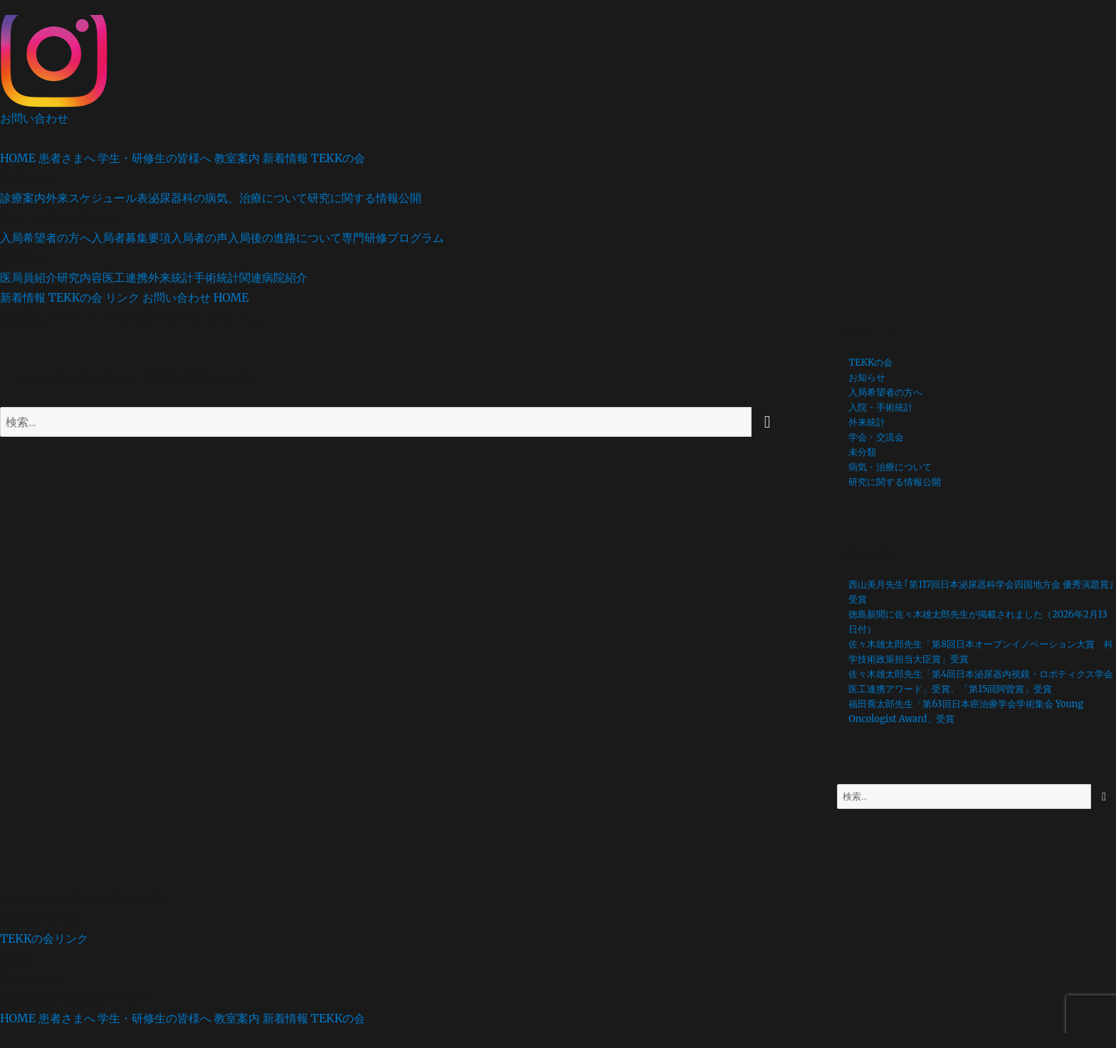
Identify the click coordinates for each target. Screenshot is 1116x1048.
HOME (18, 158)
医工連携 (125, 277)
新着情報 (285, 158)
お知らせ (866, 377)
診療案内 (23, 198)
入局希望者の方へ (45, 238)
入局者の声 (199, 238)
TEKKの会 (338, 158)
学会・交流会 (876, 437)
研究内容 (79, 277)
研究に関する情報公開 (364, 198)
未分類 (862, 452)
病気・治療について (890, 467)
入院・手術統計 (880, 407)
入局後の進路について (285, 238)
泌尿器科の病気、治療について (227, 198)
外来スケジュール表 (97, 198)
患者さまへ (66, 158)
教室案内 (237, 158)
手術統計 (216, 277)
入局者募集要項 (131, 238)
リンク (122, 297)
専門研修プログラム (393, 238)
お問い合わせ (34, 118)
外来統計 (171, 277)
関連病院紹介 (273, 277)
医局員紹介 (28, 277)
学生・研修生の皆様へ (154, 158)
